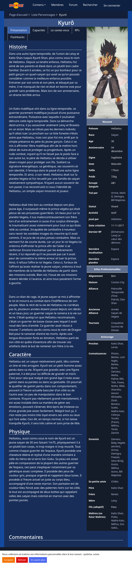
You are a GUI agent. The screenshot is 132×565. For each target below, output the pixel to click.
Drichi (114, 464)
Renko (114, 364)
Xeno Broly (117, 460)
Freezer (115, 457)
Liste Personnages (43, 15)
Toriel (114, 429)
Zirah (114, 400)
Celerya (115, 414)
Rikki (122, 386)
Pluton (115, 353)
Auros (114, 471)
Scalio (114, 407)
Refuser (22, 559)
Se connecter (112, 5)
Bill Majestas (118, 200)
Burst (114, 368)
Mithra (115, 425)
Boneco (115, 404)
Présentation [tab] (18, 30)
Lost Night (118, 358)
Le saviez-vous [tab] (60, 30)
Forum (73, 5)
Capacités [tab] (39, 30)
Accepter (8, 559)
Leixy (114, 500)
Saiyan (115, 134)
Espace (115, 249)
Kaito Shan (117, 343)
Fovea (120, 382)
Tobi (113, 382)
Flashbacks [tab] (17, 37)
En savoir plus (38, 559)
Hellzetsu (116, 219)
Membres (57, 5)
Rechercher (90, 5)
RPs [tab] (77, 30)
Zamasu (115, 371)
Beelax (115, 357)
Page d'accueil (18, 15)
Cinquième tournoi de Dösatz (117, 326)
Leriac (114, 347)
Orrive (114, 192)
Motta (114, 375)
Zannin (115, 432)
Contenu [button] (38, 5)
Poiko (114, 516)
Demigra (119, 196)
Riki (121, 378)
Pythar (114, 378)
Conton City (117, 282)
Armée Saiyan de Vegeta (116, 313)
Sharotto (116, 389)
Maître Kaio (117, 411)
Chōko (114, 481)
